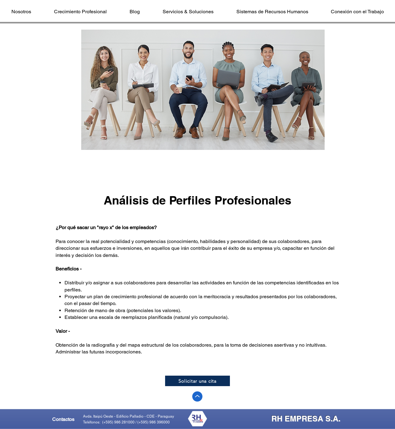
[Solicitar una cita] (197, 381)
